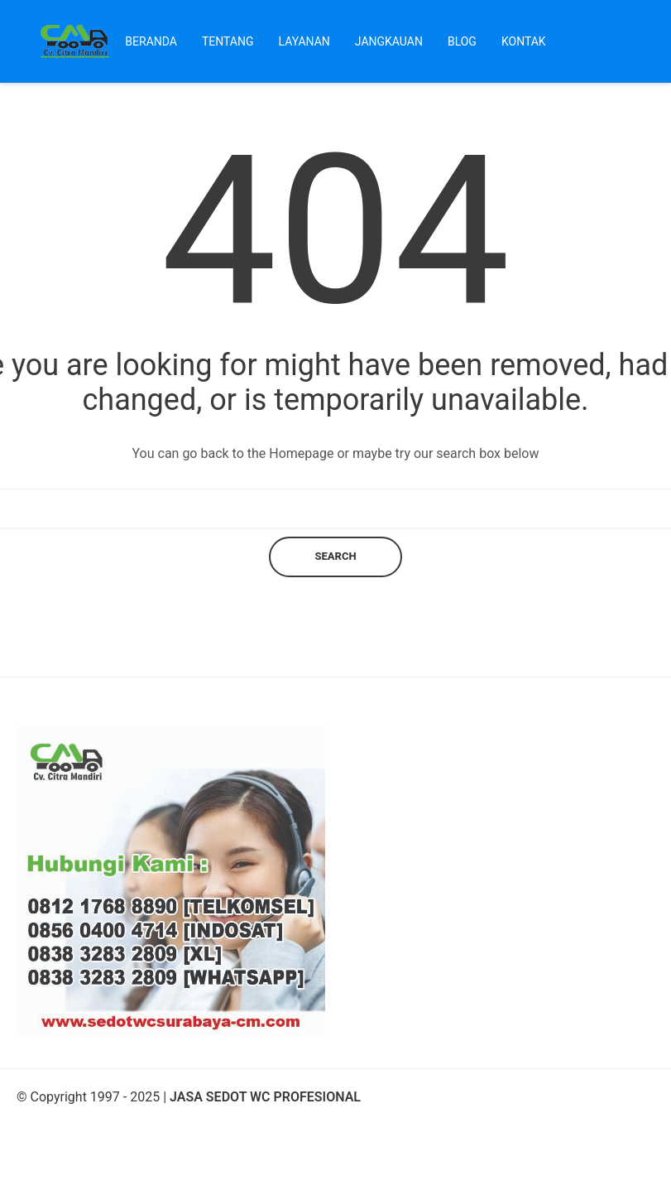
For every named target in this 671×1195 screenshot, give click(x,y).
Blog (462, 41)
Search (335, 556)
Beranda (151, 41)
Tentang (228, 41)
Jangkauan (389, 41)
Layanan (304, 41)
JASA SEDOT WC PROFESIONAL (265, 1097)
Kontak (523, 41)
